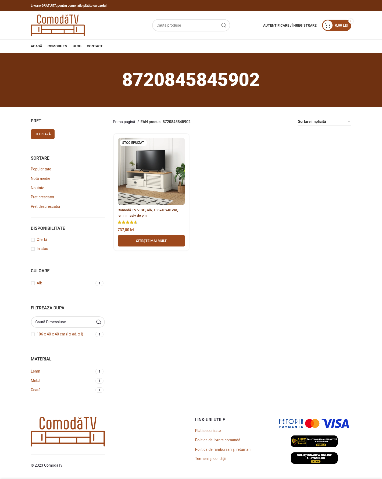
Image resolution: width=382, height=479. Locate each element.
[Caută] (191, 25)
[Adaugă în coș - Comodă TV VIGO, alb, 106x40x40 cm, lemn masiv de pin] (151, 241)
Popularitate (41, 169)
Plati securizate (208, 430)
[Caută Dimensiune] (68, 322)
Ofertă (42, 239)
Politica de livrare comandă (217, 440)
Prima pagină (124, 122)
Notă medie (40, 178)
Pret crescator (43, 197)
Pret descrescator (45, 206)
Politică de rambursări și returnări (223, 449)
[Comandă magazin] (324, 122)
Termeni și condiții (210, 458)
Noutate (37, 188)
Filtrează (43, 134)
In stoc (42, 248)
